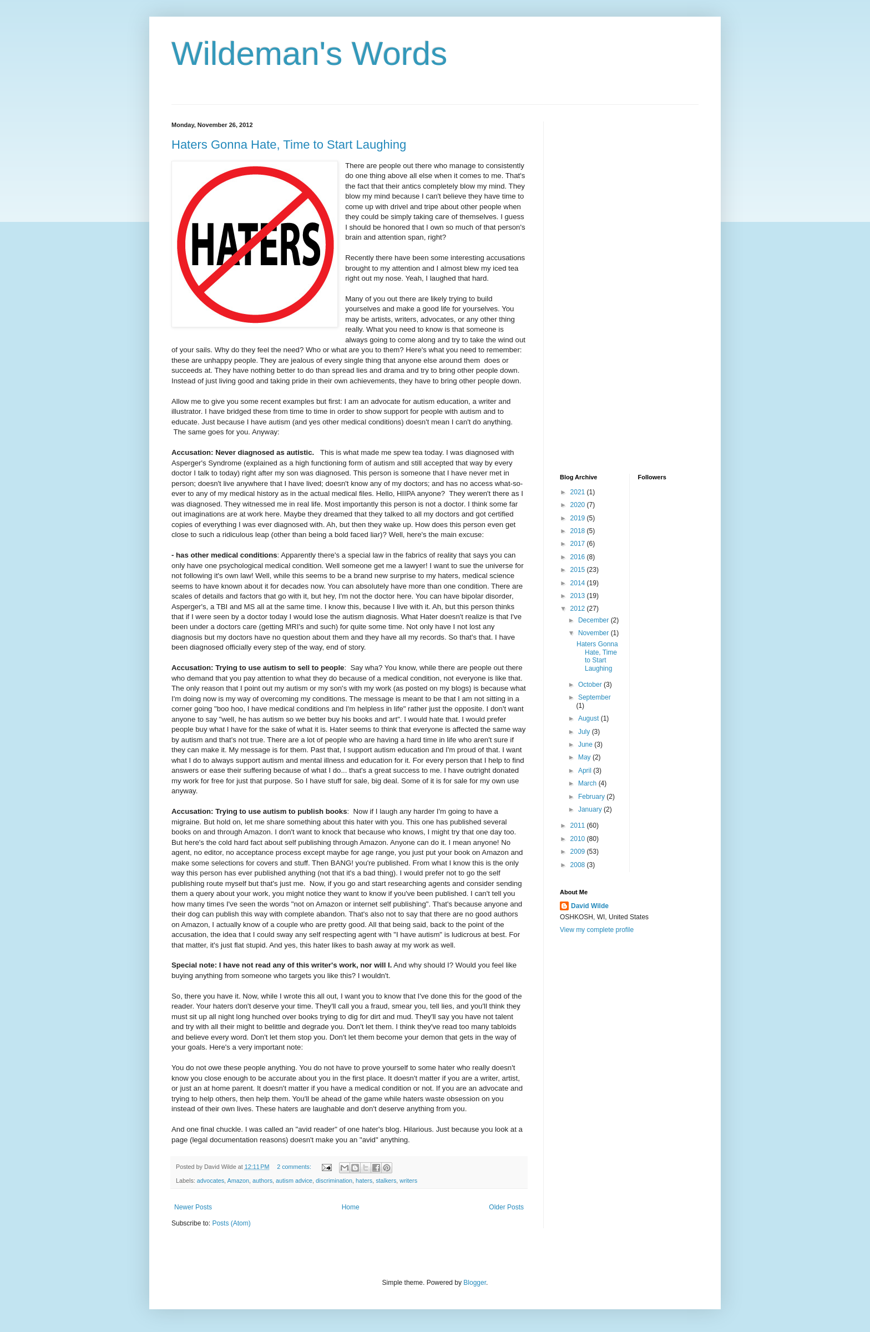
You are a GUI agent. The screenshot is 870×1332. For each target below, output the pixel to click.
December (594, 620)
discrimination (334, 1180)
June (586, 744)
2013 (578, 596)
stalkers (386, 1180)
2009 (578, 851)
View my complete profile (597, 930)
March (588, 783)
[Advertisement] (604, 287)
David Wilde (590, 906)
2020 (578, 505)
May (585, 757)
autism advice (294, 1180)
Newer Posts (193, 1207)
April (585, 770)
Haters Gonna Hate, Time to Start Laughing (288, 144)
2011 (578, 825)
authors (262, 1180)
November (594, 633)
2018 (578, 531)
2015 (578, 570)
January (591, 809)
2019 (578, 518)
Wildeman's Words (309, 53)
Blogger (474, 1283)
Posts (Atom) (231, 1223)
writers (408, 1180)
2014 (578, 583)
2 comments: (295, 1166)
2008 (578, 865)
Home (351, 1207)
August (589, 718)
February (592, 797)
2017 (578, 544)
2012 (578, 608)
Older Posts (506, 1207)
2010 (578, 839)
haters (364, 1180)
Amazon (238, 1180)
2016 (578, 557)
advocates (210, 1180)
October (591, 684)
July (585, 732)
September (594, 697)
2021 (578, 492)
